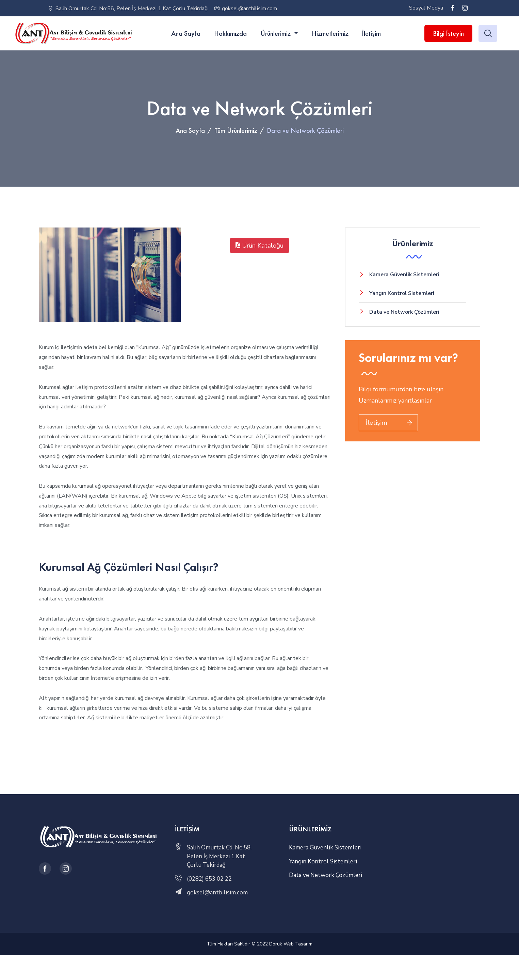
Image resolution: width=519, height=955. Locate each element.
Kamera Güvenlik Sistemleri (404, 274)
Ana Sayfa (185, 33)
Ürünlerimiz (276, 33)
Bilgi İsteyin (448, 33)
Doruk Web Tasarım (290, 944)
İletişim (371, 33)
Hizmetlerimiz (330, 33)
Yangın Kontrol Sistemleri (401, 293)
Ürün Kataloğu (259, 245)
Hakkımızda (230, 33)
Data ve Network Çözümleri (404, 312)
